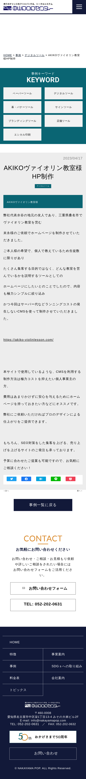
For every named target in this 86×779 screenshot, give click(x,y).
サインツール (63, 107)
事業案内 (58, 654)
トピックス (18, 690)
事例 (13, 666)
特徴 (13, 654)
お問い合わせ (46, 753)
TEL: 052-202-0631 (43, 604)
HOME (15, 642)
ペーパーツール (22, 93)
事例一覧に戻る (43, 505)
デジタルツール (63, 93)
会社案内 (58, 678)
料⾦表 (15, 678)
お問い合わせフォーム (48, 588)
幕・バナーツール (22, 107)
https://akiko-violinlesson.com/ (28, 340)
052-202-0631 (28, 724)
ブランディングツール (22, 120)
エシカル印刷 (22, 134)
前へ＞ (79, 491)
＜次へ (6, 491)
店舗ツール (63, 120)
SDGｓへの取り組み (67, 666)
